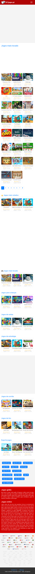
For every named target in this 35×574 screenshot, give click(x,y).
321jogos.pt (9, 2)
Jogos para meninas (7, 478)
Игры (20, 535)
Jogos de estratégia (8, 336)
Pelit (28, 540)
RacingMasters (6, 408)
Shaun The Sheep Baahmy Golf (19, 452)
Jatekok (23, 542)
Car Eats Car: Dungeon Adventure (20, 408)
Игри (28, 563)
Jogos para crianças (8, 293)
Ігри (9, 542)
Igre (10, 544)
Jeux (27, 538)
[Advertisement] (17, 23)
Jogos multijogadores (7, 482)
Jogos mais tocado (9, 271)
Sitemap (22, 570)
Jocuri (16, 542)
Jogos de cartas (7, 314)
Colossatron (6, 207)
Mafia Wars (6, 430)
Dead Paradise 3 (28, 408)
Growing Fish (17, 304)
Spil (21, 540)
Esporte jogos (6, 440)
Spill (9, 540)
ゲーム (24, 549)
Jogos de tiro (6, 418)
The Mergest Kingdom (28, 207)
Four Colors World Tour (6, 304)
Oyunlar (19, 546)
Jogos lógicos (18, 474)
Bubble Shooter (17, 282)
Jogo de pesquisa (17, 470)
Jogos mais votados (9, 195)
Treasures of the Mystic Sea (8, 282)
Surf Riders (6, 452)
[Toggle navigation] (31, 2)
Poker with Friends (27, 326)
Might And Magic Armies (18, 207)
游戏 (19, 565)
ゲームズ (24, 565)
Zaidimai (11, 546)
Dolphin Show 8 (28, 304)
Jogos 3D (26, 474)
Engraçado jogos (6, 463)
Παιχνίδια (16, 549)
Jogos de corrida (7, 396)
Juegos (6, 563)
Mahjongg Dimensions (28, 282)
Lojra (27, 546)
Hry (4, 544)
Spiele (11, 538)
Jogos (27, 535)
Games (5, 535)
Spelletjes (19, 538)
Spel (15, 540)
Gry (30, 542)
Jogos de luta (15, 466)
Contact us (14, 570)
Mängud (26, 544)
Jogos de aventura (28, 463)
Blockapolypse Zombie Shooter (19, 430)
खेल (15, 565)
